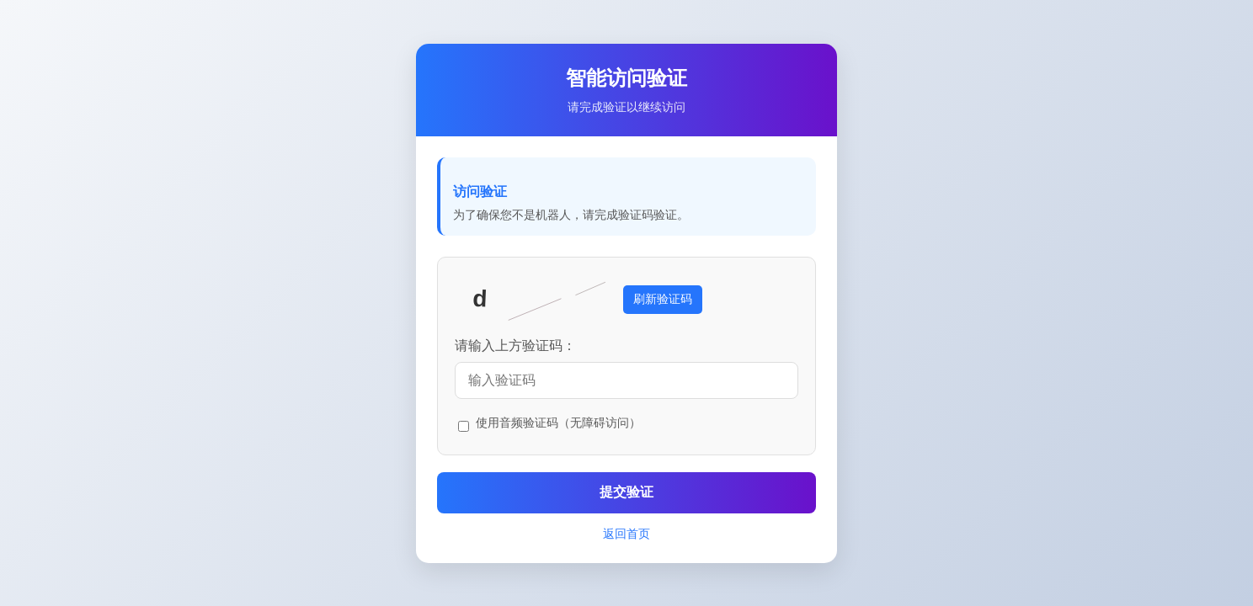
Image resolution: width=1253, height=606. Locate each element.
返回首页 (626, 533)
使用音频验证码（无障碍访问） (558, 422)
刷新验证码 (662, 299)
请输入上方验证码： (515, 345)
